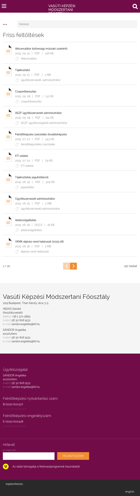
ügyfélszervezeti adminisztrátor (40, 208)
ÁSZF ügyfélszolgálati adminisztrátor (44, 122)
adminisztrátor (52, 80)
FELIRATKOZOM (73, 456)
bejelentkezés (14, 483)
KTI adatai (27, 165)
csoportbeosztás (31, 101)
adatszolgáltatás (31, 230)
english (129, 491)
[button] (4, 5)
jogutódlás (27, 187)
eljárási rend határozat (35, 251)
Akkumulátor (29, 58)
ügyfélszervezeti (31, 80)
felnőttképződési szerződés (38, 144)
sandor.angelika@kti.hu (25, 324)
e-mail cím (9, 450)
